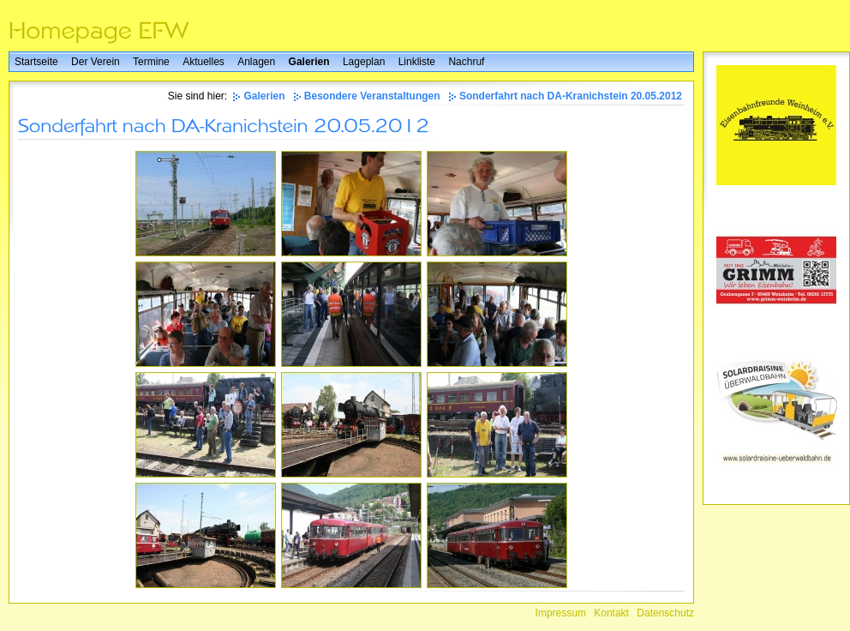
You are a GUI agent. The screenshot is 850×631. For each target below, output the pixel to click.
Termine (151, 62)
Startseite (36, 62)
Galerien (309, 62)
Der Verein (95, 62)
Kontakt (611, 613)
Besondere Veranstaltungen (372, 96)
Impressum (561, 613)
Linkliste (416, 62)
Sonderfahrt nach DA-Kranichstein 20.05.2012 (570, 96)
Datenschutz (665, 613)
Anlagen (256, 62)
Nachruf (466, 62)
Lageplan (364, 62)
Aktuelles (203, 62)
